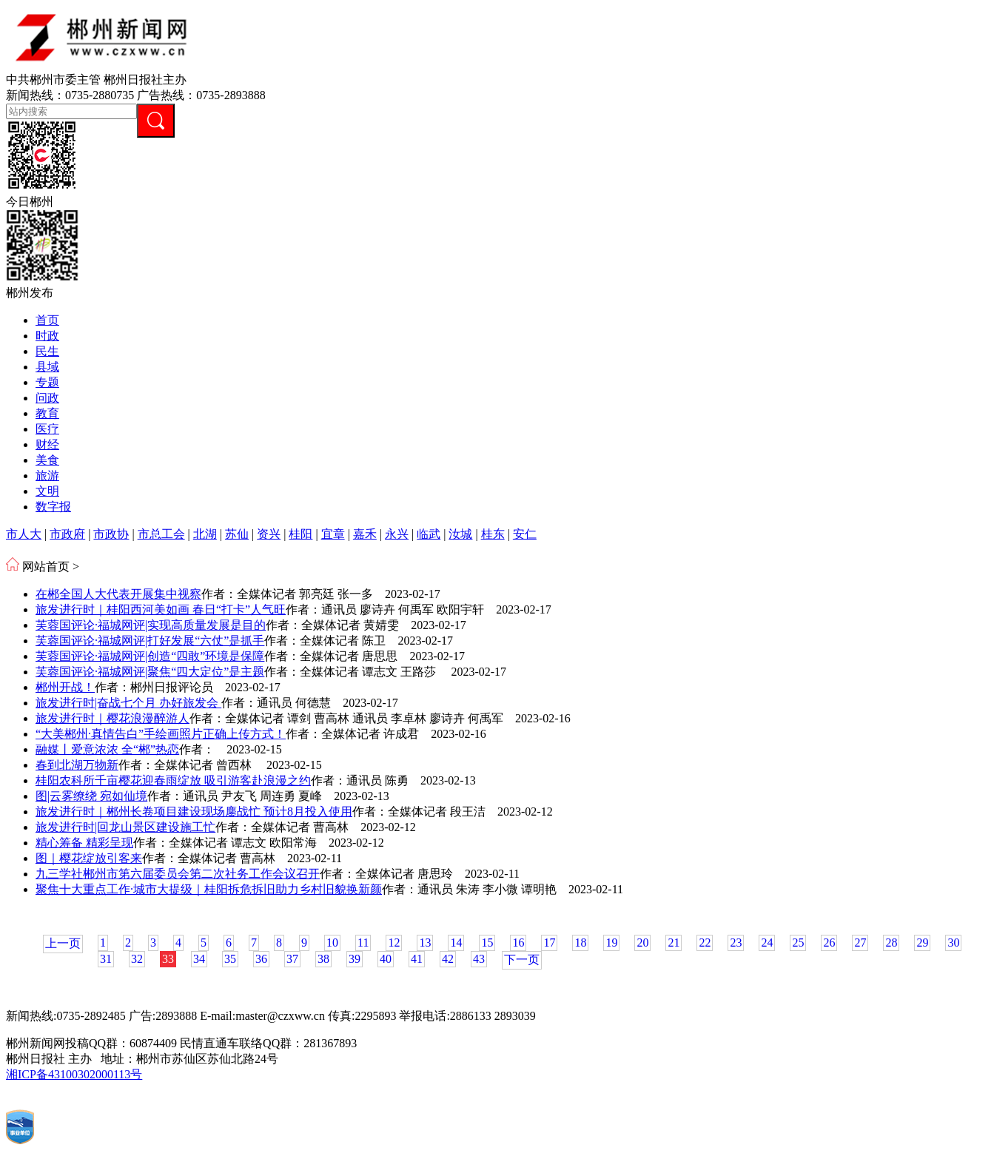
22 (705, 942)
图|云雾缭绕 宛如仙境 (91, 796)
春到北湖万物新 (77, 765)
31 (106, 959)
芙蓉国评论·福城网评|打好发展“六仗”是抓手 (150, 640)
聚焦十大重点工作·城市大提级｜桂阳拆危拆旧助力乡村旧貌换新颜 (209, 889)
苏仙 (237, 534)
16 (518, 942)
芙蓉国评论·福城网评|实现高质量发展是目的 (151, 625)
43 (479, 959)
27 (860, 942)
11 (363, 942)
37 (292, 959)
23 (736, 942)
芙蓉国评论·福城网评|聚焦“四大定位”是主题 (150, 671)
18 (580, 942)
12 (394, 942)
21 (673, 942)
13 (425, 942)
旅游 (47, 475)
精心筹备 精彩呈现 (84, 842)
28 (891, 942)
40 (386, 959)
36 (261, 959)
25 (798, 942)
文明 (47, 491)
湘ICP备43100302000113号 (74, 1074)
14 (456, 942)
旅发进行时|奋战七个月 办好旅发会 (128, 702)
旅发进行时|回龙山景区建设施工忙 (125, 827)
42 (448, 959)
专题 (47, 382)
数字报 (53, 506)
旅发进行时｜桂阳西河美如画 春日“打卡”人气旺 (161, 609)
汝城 (460, 534)
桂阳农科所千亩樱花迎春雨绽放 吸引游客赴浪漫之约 (173, 780)
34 (199, 959)
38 (323, 959)
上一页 (63, 943)
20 (642, 942)
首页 (47, 320)
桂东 (493, 534)
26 (829, 942)
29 (922, 942)
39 (354, 959)
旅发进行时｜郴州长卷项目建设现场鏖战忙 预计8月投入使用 (194, 811)
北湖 (205, 534)
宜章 (333, 534)
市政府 (67, 534)
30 (953, 942)
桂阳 (300, 534)
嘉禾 (365, 534)
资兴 (269, 534)
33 (168, 959)
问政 (47, 398)
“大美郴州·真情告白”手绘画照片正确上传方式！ (161, 734)
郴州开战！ (65, 687)
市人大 (23, 534)
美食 (47, 460)
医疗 (47, 429)
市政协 (111, 534)
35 (230, 959)
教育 (47, 413)
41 (417, 959)
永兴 (397, 534)
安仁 (525, 534)
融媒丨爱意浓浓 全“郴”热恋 (107, 749)
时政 (47, 335)
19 (611, 942)
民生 (47, 351)
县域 (47, 366)
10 (332, 942)
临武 (428, 534)
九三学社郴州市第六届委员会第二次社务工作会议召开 (178, 873)
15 (487, 942)
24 (767, 942)
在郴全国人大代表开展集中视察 (118, 594)
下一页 (522, 959)
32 (137, 959)
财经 (47, 444)
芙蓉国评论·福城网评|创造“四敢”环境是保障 (150, 656)
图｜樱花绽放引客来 (89, 858)
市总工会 (161, 534)
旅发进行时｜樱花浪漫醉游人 (112, 718)
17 (549, 942)
